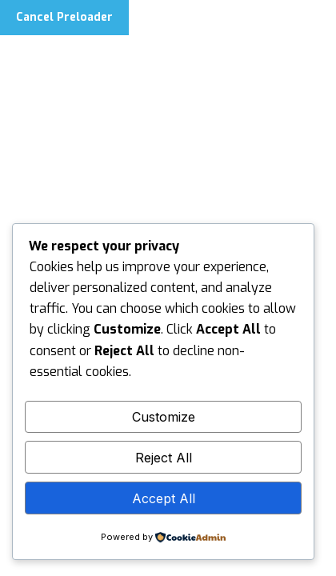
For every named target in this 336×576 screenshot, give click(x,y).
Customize (163, 417)
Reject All (163, 458)
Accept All (163, 498)
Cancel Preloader (64, 17)
